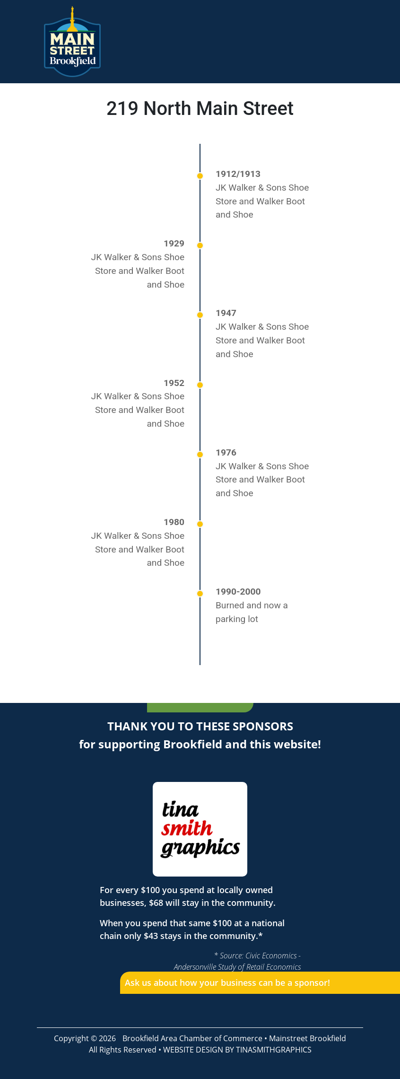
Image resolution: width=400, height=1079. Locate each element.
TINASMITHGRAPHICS (274, 1049)
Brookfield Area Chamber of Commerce (192, 1038)
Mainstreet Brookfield (307, 1038)
